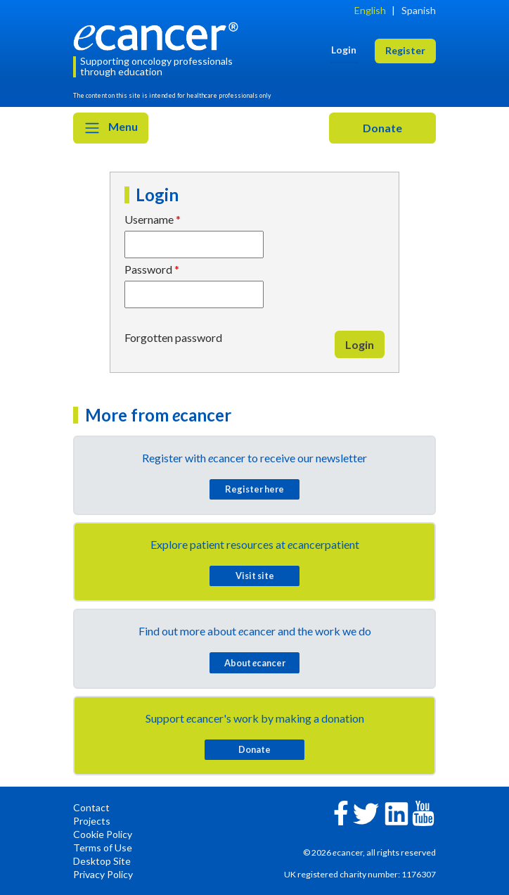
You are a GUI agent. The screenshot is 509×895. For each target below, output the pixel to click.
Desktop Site (102, 861)
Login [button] (343, 50)
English (370, 10)
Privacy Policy (103, 874)
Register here (254, 489)
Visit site (255, 575)
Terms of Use (102, 847)
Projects (91, 821)
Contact (91, 807)
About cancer (254, 662)
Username (149, 219)
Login (359, 344)
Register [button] (405, 50)
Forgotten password (173, 337)
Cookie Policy (102, 834)
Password (148, 269)
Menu (111, 128)
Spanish (418, 10)
